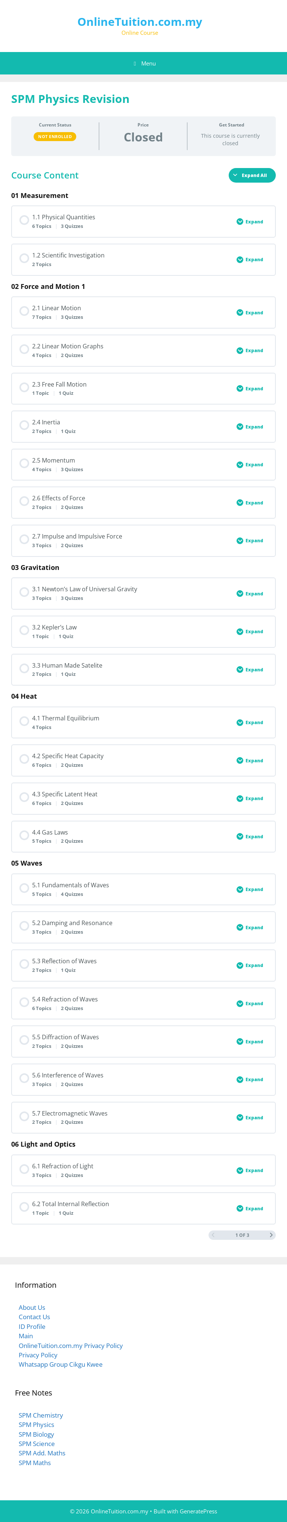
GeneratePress (198, 1511)
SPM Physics (36, 1424)
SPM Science (37, 1443)
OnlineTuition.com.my (139, 21)
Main (26, 1336)
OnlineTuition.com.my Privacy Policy (71, 1345)
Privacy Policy (38, 1355)
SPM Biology (36, 1434)
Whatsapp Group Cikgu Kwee (61, 1364)
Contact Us (34, 1316)
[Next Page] (271, 1235)
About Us (32, 1307)
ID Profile (32, 1326)
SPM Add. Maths (42, 1453)
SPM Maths (35, 1462)
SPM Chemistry (41, 1415)
